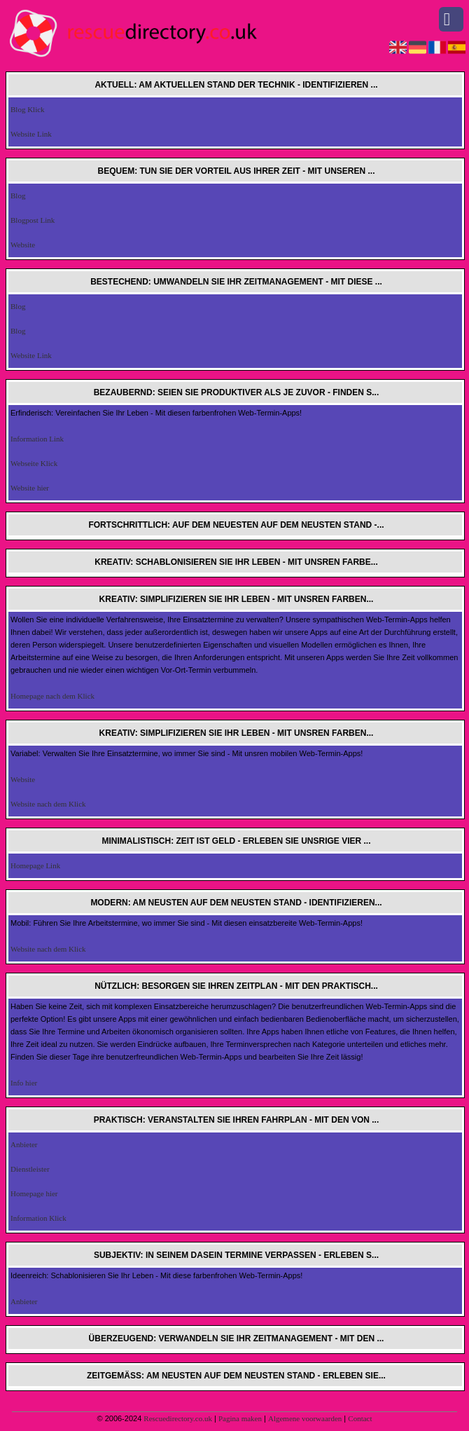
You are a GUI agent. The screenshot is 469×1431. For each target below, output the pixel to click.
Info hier (23, 1083)
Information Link (37, 438)
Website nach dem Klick (48, 804)
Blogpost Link (32, 220)
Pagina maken (240, 1418)
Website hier (29, 488)
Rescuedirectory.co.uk (178, 1418)
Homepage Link (35, 865)
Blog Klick (27, 109)
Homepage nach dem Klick (52, 696)
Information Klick (38, 1218)
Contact (360, 1418)
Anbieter (23, 1144)
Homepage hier (34, 1193)
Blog (17, 195)
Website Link (31, 134)
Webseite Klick (33, 463)
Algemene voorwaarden (305, 1418)
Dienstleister (30, 1169)
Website (22, 244)
